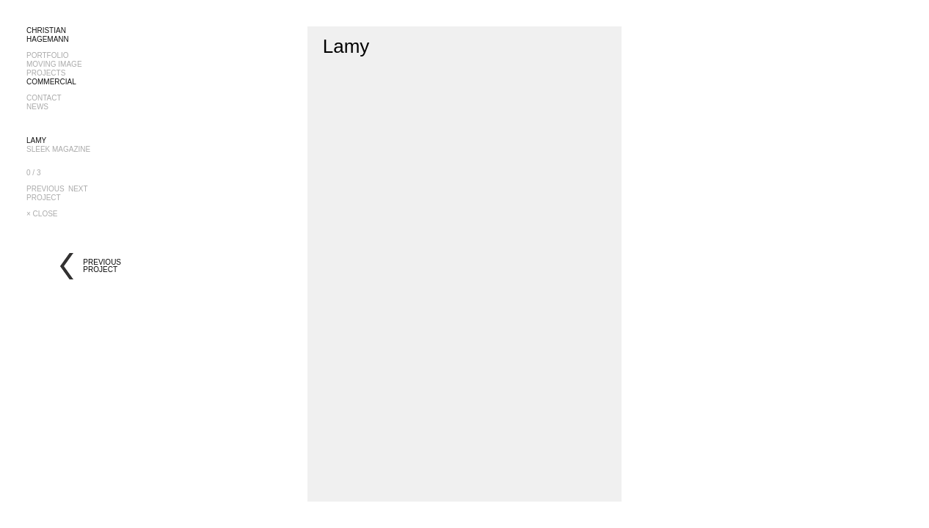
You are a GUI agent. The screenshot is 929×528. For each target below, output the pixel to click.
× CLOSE (42, 214)
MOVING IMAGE (54, 64)
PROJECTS (45, 73)
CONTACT (44, 98)
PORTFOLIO (47, 55)
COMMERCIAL (51, 82)
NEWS (37, 107)
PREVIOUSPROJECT (45, 193)
